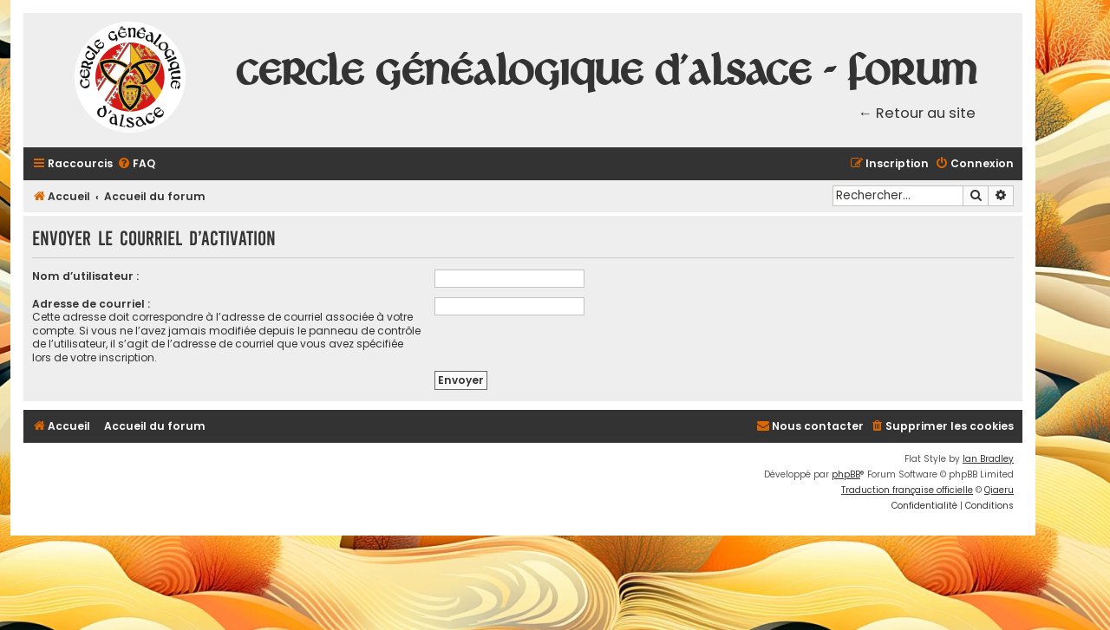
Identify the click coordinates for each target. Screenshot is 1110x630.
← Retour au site (917, 113)
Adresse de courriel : (91, 303)
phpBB (846, 474)
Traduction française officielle (907, 490)
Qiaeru (999, 490)
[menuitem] (136, 164)
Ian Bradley (988, 458)
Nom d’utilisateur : (85, 276)
